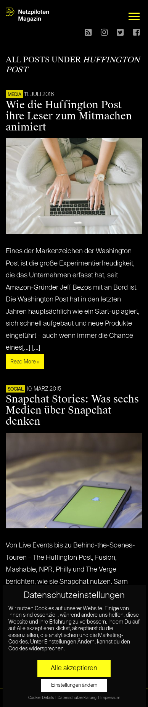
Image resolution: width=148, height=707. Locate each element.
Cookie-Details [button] (41, 698)
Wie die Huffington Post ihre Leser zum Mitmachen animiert (69, 116)
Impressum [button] (110, 698)
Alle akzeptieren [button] (74, 668)
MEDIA (14, 95)
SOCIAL (15, 389)
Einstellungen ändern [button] (74, 685)
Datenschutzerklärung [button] (77, 698)
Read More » (25, 362)
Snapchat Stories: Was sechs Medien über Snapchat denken (72, 410)
